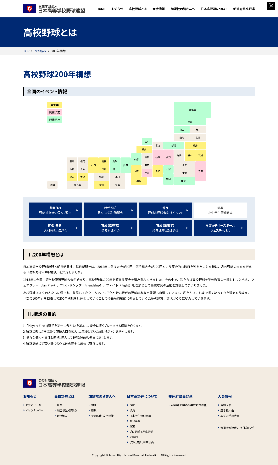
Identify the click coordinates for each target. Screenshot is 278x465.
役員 (132, 410)
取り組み (40, 51)
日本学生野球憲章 (140, 416)
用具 (94, 410)
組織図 (134, 437)
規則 (94, 405)
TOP (26, 51)
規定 (132, 426)
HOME (101, 8)
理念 (59, 405)
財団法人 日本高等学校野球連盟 (54, 8)
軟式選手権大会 (229, 416)
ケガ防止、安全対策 (102, 416)
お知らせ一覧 (33, 405)
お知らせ (117, 8)
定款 (132, 405)
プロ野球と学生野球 (141, 431)
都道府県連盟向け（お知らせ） (237, 428)
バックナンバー (34, 410)
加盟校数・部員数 (67, 410)
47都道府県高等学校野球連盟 (189, 405)
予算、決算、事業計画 (142, 442)
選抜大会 (225, 405)
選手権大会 (227, 410)
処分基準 (135, 421)
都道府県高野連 (244, 8)
